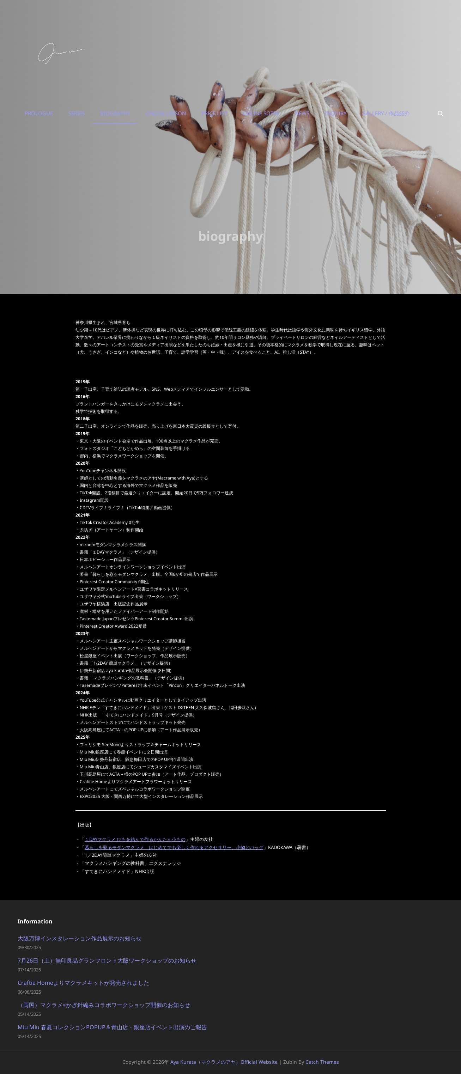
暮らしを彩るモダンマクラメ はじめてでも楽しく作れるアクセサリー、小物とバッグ (174, 847)
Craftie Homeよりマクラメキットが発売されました (83, 983)
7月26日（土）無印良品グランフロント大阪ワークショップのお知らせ (107, 960)
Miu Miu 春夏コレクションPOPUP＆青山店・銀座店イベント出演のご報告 (112, 1027)
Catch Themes (322, 1061)
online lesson (166, 113)
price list (214, 113)
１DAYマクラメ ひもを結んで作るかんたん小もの (135, 839)
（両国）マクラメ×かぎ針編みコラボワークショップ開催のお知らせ (104, 1005)
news (302, 113)
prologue (39, 113)
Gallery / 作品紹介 (386, 113)
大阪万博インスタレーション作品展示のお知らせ (80, 938)
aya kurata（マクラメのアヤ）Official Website (224, 1061)
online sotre (261, 113)
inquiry (335, 113)
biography (115, 113)
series (76, 113)
